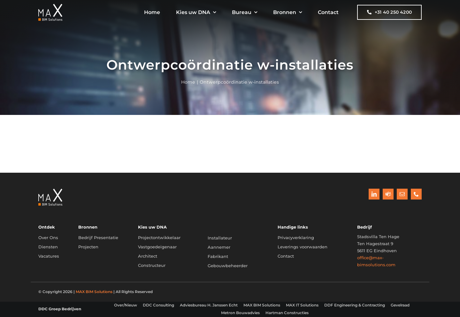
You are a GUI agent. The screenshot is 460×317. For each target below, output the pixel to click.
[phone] (416, 194)
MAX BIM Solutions (94, 291)
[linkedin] (374, 194)
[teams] (388, 194)
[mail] (402, 194)
